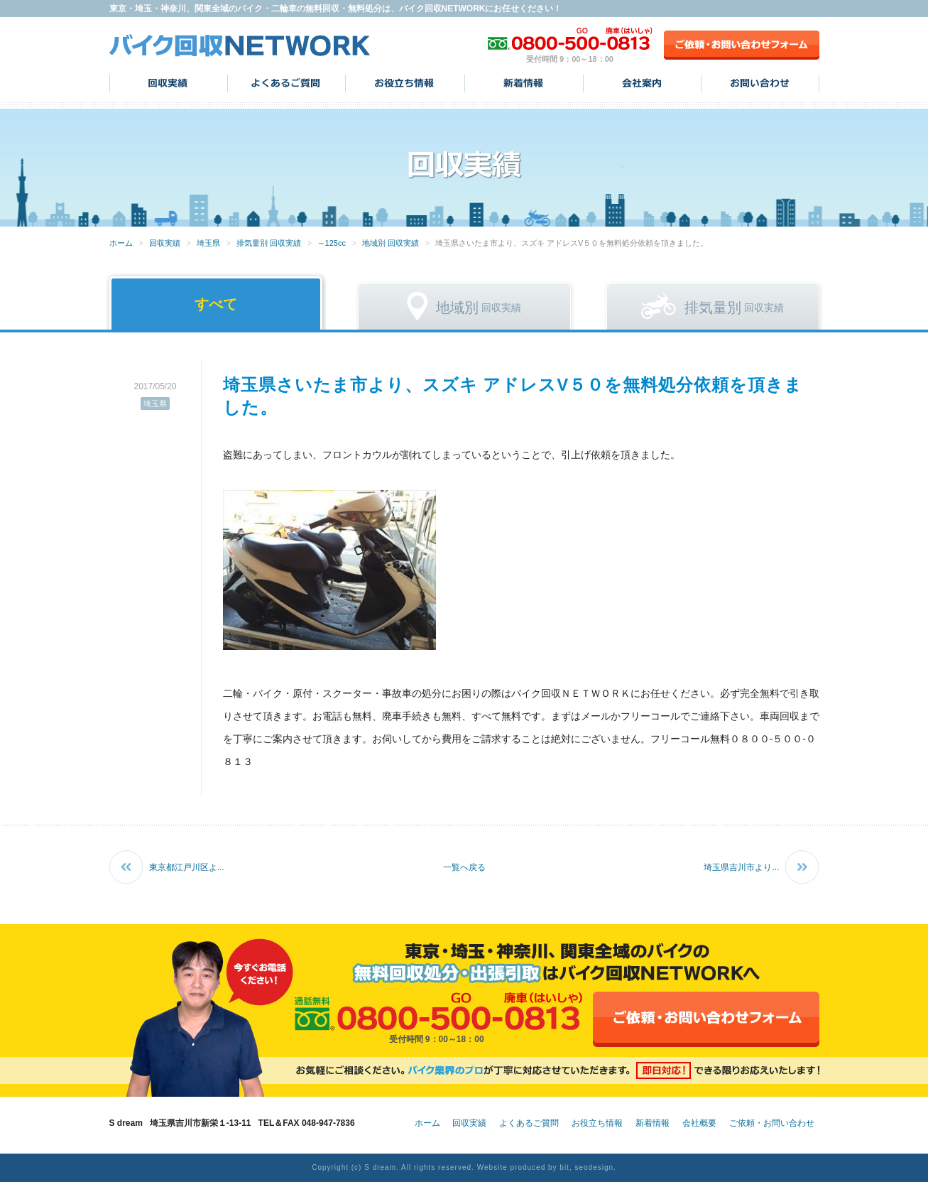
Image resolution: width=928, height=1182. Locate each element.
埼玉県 (208, 243)
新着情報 (524, 83)
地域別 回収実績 (390, 243)
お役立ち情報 (405, 83)
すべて (216, 304)
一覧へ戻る (464, 867)
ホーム (121, 243)
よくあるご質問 (286, 83)
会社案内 (642, 83)
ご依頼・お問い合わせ (771, 1123)
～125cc (331, 243)
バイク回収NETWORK (240, 45)
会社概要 (699, 1123)
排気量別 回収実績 (268, 243)
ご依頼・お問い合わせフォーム (741, 45)
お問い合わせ (760, 83)
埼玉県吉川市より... (741, 867)
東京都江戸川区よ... (186, 867)
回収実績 (168, 83)
